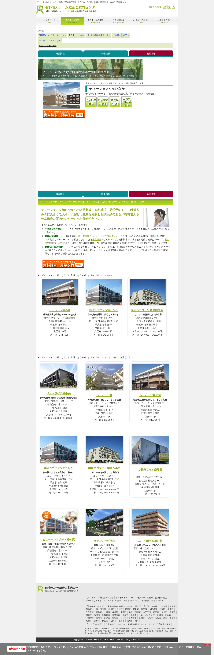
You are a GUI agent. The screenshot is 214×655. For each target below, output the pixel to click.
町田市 (156, 612)
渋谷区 (119, 609)
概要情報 (60, 53)
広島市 (121, 621)
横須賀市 (116, 615)
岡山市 (105, 621)
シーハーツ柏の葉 (59, 310)
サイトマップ (157, 600)
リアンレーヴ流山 (104, 540)
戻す (169, 7)
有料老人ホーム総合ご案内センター (72, 9)
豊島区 (99, 612)
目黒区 (138, 612)
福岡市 (130, 621)
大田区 (173, 606)
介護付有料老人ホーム (87, 236)
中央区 (170, 609)
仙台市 (123, 618)
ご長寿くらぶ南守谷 (150, 469)
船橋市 (133, 615)
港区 (131, 612)
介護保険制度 (161, 598)
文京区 (123, 612)
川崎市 (89, 615)
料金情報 (105, 53)
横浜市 (172, 612)
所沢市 (168, 615)
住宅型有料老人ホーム (111, 236)
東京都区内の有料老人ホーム (120, 606)
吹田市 (172, 618)
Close (207, 644)
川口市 (160, 615)
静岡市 (142, 618)
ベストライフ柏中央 (59, 393)
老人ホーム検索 (106, 598)
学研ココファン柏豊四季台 (147, 310)
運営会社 (145, 600)
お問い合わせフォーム (127, 633)
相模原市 (106, 615)
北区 (96, 609)
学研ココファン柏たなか (103, 310)
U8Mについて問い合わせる (63, 264)
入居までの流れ (114, 600)
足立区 (138, 606)
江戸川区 (163, 606)
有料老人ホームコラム (125, 598)
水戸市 (107, 618)
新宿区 (128, 609)
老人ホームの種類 (145, 598)
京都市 (89, 621)
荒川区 (146, 606)
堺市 (165, 618)
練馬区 (115, 612)
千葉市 (125, 615)
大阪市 (158, 618)
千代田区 (90, 612)
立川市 (164, 612)
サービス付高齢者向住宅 (159, 624)
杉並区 (136, 609)
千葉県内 (96, 239)
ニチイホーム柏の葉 (150, 540)
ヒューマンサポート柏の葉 (59, 539)
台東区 (162, 609)
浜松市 (150, 618)
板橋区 (154, 606)
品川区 (111, 609)
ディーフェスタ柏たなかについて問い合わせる (64, 114)
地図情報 (151, 53)
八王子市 (147, 612)
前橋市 (99, 618)
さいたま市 (150, 615)
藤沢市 (97, 615)
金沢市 (113, 621)
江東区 (103, 609)
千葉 (141, 615)
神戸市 (97, 621)
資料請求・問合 (17, 648)
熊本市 (138, 621)
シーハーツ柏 (104, 395)
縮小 (164, 7)
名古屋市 (132, 618)
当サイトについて (131, 600)
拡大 (173, 7)
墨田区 (144, 609)
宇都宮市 (90, 618)
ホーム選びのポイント (95, 600)
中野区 (107, 612)
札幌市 (115, 618)
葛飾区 (89, 609)
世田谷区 (153, 609)
